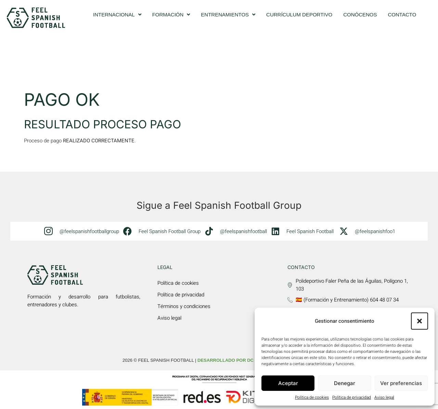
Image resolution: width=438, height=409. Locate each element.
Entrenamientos (228, 15)
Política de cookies (312, 397)
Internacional (117, 15)
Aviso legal (384, 397)
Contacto (402, 14)
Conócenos (360, 14)
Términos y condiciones (183, 306)
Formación (171, 15)
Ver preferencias (401, 383)
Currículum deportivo (299, 14)
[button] (419, 321)
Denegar (344, 383)
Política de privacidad (351, 397)
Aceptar (288, 383)
